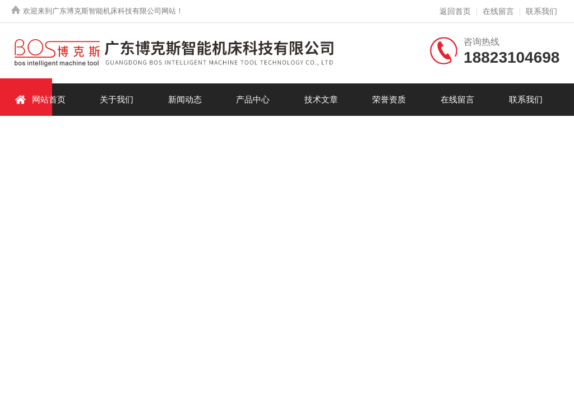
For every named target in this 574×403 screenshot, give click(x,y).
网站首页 (40, 99)
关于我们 (116, 99)
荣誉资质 (389, 99)
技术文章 (321, 99)
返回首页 (455, 11)
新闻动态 (185, 99)
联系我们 (541, 11)
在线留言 (498, 11)
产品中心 (253, 99)
